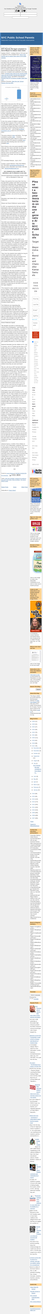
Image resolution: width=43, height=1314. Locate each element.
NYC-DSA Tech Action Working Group (35, 456)
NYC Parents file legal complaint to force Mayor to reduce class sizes (13, 49)
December (36, 748)
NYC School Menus (35, 1301)
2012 (33, 804)
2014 (33, 799)
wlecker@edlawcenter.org (12, 168)
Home (14, 487)
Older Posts (24, 487)
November (36, 750)
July (34, 763)
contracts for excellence (20, 478)
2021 (33, 735)
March (35, 784)
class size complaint (9, 478)
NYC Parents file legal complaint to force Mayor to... (37, 769)
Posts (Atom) (12, 490)
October (35, 753)
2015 (33, 796)
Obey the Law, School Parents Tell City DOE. (12, 82)
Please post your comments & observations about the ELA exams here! (34, 1119)
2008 (33, 815)
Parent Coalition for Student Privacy (35, 428)
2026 (33, 721)
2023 (33, 729)
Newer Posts (4, 487)
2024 (33, 727)
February (36, 787)
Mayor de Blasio (16, 479)
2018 (33, 743)
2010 (33, 810)
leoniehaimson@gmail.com (17, 165)
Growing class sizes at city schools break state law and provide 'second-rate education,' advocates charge (14, 75)
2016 (33, 793)
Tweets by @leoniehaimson (34, 825)
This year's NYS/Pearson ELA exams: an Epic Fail (35, 1064)
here (13, 135)
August (35, 760)
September (36, 756)
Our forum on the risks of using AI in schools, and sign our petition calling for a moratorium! (35, 1261)
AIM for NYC (35, 464)
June (34, 776)
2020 (33, 737)
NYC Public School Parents (17, 37)
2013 (33, 801)
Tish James (23, 479)
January (35, 790)
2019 (33, 740)
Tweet (31, 821)
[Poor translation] (23, 11)
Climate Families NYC (34, 439)
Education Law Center (6, 479)
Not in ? (34, 319)
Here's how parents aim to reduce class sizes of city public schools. (13, 56)
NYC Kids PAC (34, 447)
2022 (33, 732)
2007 (33, 818)
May (34, 779)
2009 (33, 812)
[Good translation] (17, 11)
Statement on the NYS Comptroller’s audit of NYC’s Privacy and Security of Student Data (35, 1039)
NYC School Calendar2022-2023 (35, 1297)
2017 (33, 746)
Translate (34, 999)
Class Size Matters (34, 701)
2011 (33, 807)
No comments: (4, 475)
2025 (33, 724)
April (34, 782)
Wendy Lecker (4, 481)
